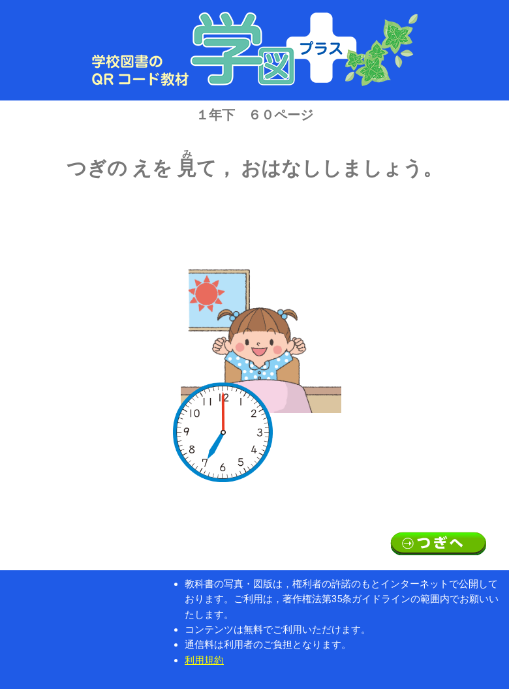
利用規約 (204, 660)
